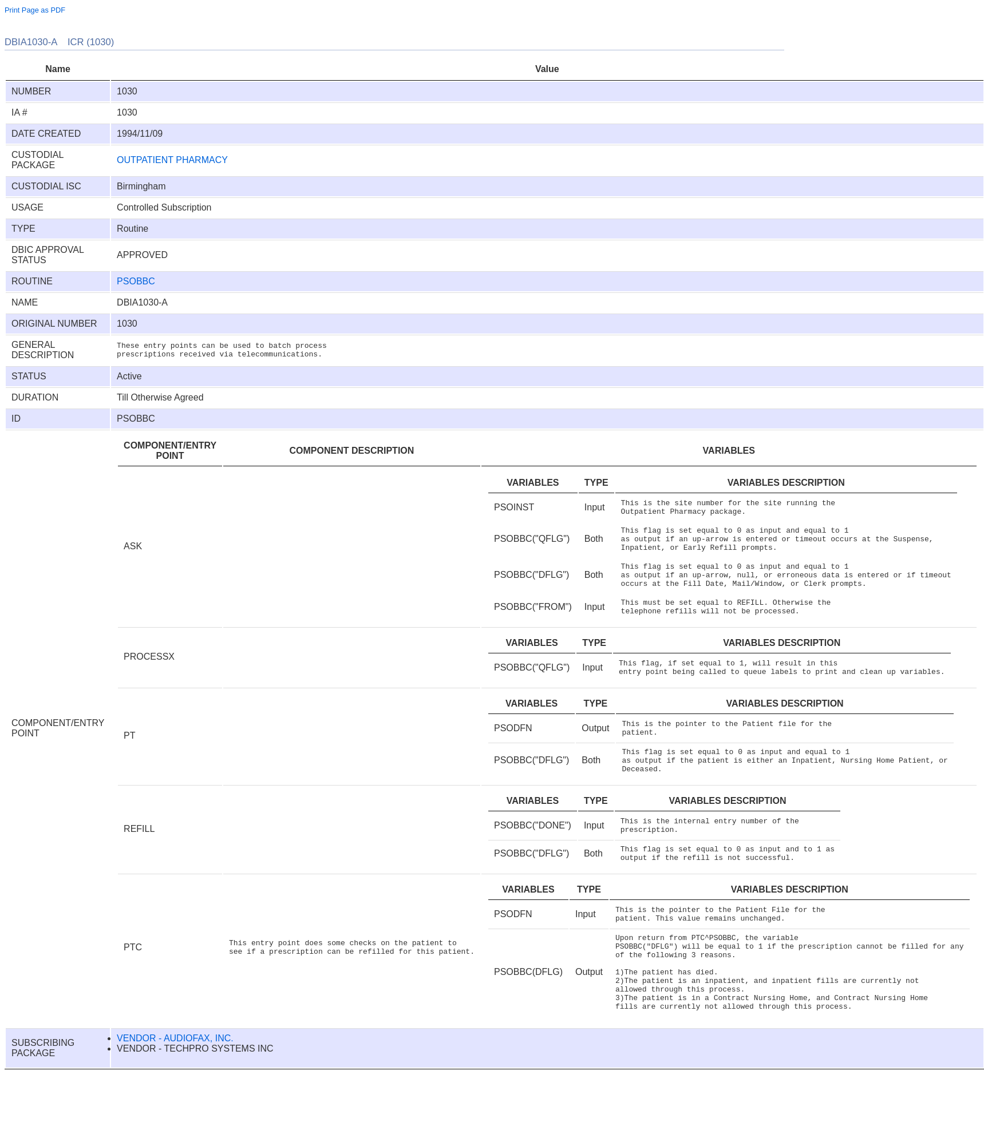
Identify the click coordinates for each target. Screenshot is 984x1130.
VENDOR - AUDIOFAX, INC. (175, 1093)
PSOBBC (136, 281)
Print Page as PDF (35, 10)
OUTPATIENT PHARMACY (172, 160)
